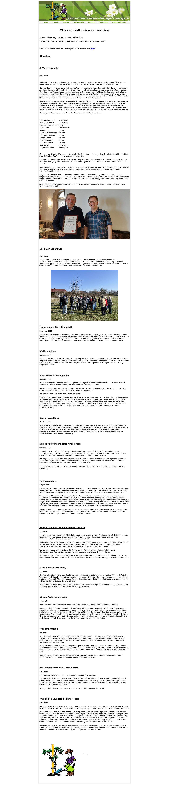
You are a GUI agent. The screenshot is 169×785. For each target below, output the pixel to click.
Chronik (55, 22)
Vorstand (91, 22)
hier (93, 49)
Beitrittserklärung (119, 22)
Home (46, 22)
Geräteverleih (79, 22)
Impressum (103, 22)
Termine (66, 22)
